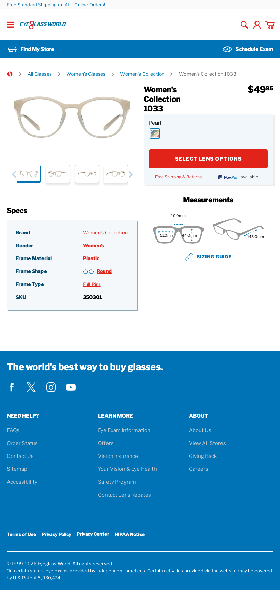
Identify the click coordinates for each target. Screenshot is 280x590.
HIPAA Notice (130, 534)
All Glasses (40, 74)
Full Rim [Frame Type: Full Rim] (92, 284)
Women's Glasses (85, 74)
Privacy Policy (56, 534)
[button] (14, 174)
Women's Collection (142, 74)
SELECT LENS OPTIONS (208, 159)
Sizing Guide (208, 257)
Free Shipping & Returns (178, 177)
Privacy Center (93, 535)
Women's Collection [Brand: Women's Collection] (105, 232)
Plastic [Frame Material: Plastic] (91, 258)
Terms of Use (21, 534)
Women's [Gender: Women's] (93, 245)
